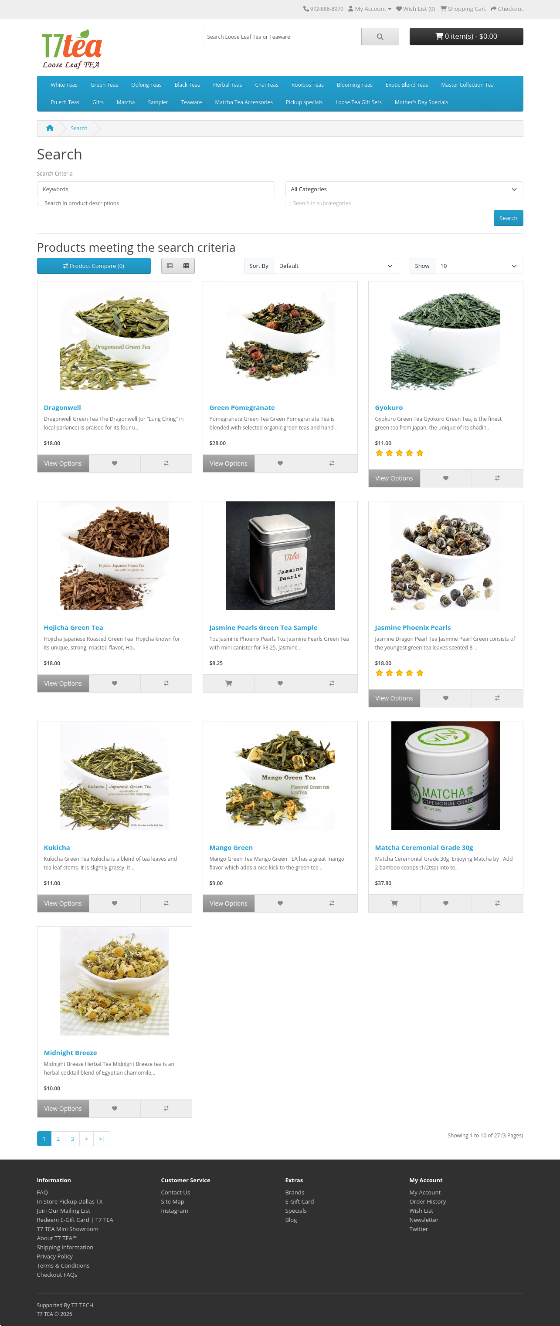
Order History (428, 1201)
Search (79, 128)
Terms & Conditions (63, 1265)
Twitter (419, 1229)
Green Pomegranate (242, 407)
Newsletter (424, 1220)
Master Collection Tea (467, 84)
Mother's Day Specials (421, 102)
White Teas (64, 84)
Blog (291, 1220)
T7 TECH (82, 1305)
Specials (296, 1210)
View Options (63, 463)
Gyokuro (389, 407)
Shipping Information (65, 1247)
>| (102, 1139)
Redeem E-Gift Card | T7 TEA (75, 1220)
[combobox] (282, 36)
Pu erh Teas (65, 102)
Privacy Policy (55, 1256)
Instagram (174, 1210)
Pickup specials (304, 102)
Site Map (172, 1201)
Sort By (259, 266)
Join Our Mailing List (64, 1210)
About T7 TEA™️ (57, 1238)
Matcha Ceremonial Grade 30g (424, 847)
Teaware (191, 102)
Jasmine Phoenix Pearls (413, 627)
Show (422, 266)
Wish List (422, 1210)
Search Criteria (55, 173)
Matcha (126, 102)
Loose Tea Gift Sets (359, 102)
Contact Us (175, 1192)
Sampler (158, 102)
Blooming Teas (355, 84)
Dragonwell (62, 407)
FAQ (42, 1192)
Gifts (98, 102)
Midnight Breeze (70, 1052)
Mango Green (231, 847)
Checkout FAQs (57, 1275)
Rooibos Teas (308, 84)
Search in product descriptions (82, 203)
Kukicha (57, 847)
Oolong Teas (146, 84)
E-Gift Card (299, 1201)
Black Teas (187, 84)
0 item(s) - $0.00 (466, 36)
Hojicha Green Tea (73, 627)
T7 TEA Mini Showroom (68, 1229)
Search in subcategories (322, 203)
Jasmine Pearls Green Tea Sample (264, 627)
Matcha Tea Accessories (244, 102)
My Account (425, 1192)
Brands (295, 1192)
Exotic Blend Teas (407, 84)
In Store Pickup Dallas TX (70, 1201)
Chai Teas (266, 84)
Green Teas (104, 84)
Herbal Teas (227, 84)
